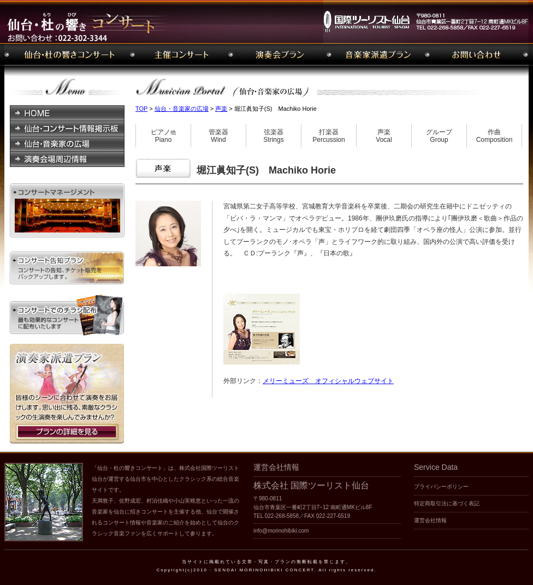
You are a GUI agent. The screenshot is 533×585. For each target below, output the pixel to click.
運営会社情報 (430, 520)
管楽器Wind (218, 136)
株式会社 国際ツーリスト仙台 (311, 485)
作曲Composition (494, 136)
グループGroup (439, 136)
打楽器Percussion (328, 136)
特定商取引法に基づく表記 (446, 503)
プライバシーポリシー (441, 486)
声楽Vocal (384, 136)
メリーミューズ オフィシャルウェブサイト (328, 381)
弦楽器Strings (273, 136)
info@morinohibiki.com (281, 531)
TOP (141, 108)
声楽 (221, 108)
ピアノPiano (163, 136)
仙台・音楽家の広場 (182, 108)
